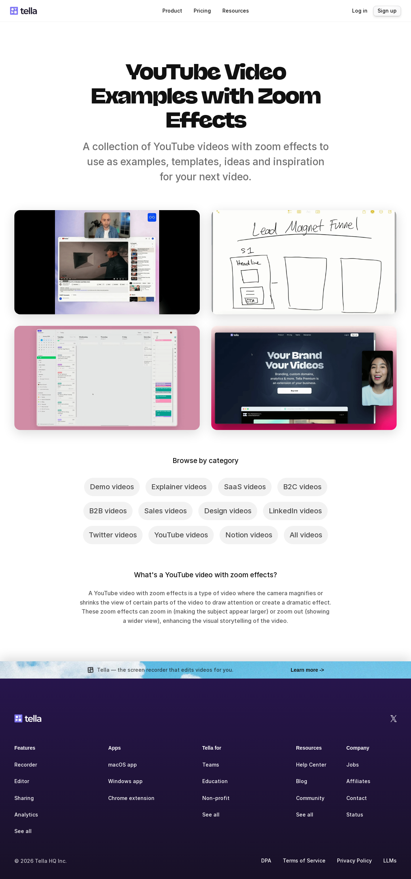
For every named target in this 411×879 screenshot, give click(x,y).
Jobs (352, 765)
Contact (356, 798)
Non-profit (216, 798)
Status (354, 814)
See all (23, 831)
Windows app (125, 781)
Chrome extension (131, 798)
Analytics (26, 814)
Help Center (311, 765)
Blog (301, 781)
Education (215, 781)
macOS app (122, 765)
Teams (210, 765)
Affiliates (358, 781)
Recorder (25, 765)
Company (357, 748)
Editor (21, 781)
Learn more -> (307, 670)
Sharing (24, 798)
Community (310, 798)
